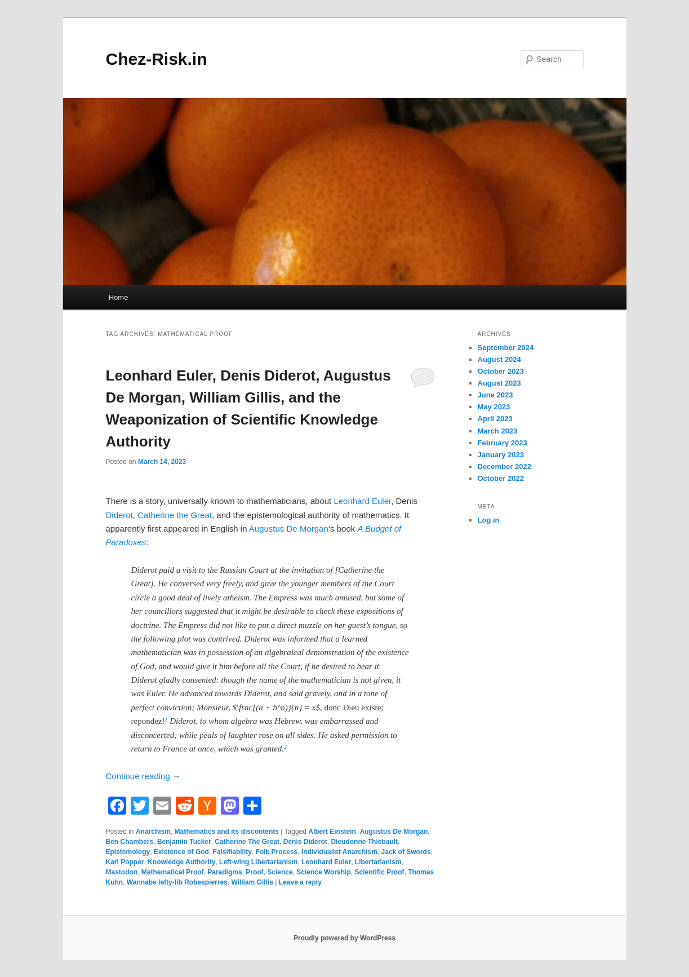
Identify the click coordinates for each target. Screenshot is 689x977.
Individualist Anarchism (339, 852)
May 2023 (494, 407)
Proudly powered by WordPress (344, 938)
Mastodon (122, 872)
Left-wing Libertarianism (258, 862)
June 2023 (495, 395)
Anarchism (153, 831)
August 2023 (499, 383)
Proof (254, 872)
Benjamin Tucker (184, 842)
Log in (489, 520)
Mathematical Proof (172, 872)
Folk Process (277, 852)
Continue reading (143, 776)
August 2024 (499, 359)
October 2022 (501, 478)
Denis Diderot (305, 842)
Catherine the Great (174, 515)
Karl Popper (125, 862)
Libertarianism (378, 862)
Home (118, 297)
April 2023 (495, 418)
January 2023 (501, 454)
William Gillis (252, 882)
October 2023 (501, 371)
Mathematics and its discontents (227, 831)
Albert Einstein (332, 831)
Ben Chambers (130, 842)
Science (279, 872)
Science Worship (323, 872)
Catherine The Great (247, 842)
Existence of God (181, 852)
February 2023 (502, 443)
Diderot (119, 515)
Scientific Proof (379, 872)
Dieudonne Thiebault (364, 842)
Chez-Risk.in (156, 59)
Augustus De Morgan (288, 528)
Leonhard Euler (362, 501)
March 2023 (498, 431)
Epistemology (128, 852)
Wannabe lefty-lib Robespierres (177, 882)
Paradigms (224, 872)
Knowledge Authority (181, 862)
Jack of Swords (406, 852)
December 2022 (504, 466)
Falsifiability (232, 852)
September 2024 (506, 347)
